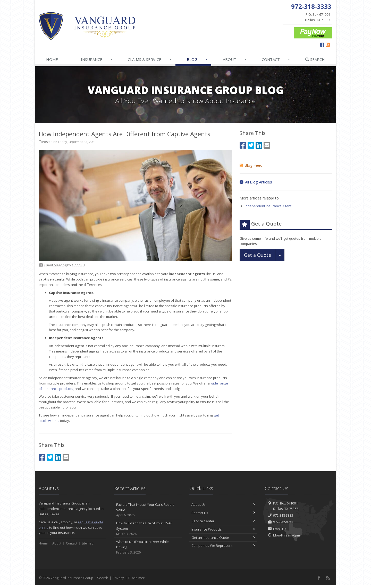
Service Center (223, 521)
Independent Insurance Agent (268, 206)
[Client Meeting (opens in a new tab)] (55, 265)
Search (315, 59)
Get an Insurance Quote (223, 537)
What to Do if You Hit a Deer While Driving (148, 547)
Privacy (118, 577)
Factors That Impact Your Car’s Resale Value (148, 510)
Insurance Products (223, 529)
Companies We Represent (223, 545)
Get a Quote (257, 255)
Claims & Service (150, 59)
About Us (223, 504)
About (235, 59)
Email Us (279, 528)
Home (52, 59)
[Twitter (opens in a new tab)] (50, 457)
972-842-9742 (283, 522)
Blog (197, 59)
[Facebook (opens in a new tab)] (322, 45)
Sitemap (88, 543)
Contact (276, 59)
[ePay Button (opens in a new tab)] (313, 32)
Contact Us (223, 512)
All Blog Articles (256, 182)
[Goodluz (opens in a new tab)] (78, 265)
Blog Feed (251, 165)
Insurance (97, 59)
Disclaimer (136, 577)
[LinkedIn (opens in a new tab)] (58, 457)
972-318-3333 (283, 515)
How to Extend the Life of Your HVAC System (148, 528)
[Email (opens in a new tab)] (66, 457)
